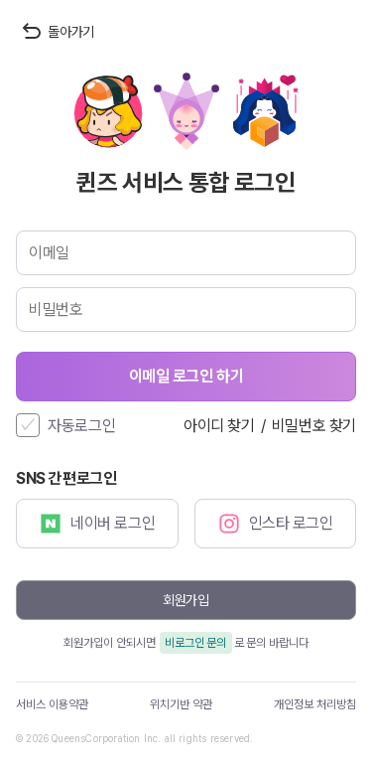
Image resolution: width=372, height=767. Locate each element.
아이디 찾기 (219, 425)
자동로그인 (82, 425)
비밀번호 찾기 (314, 425)
